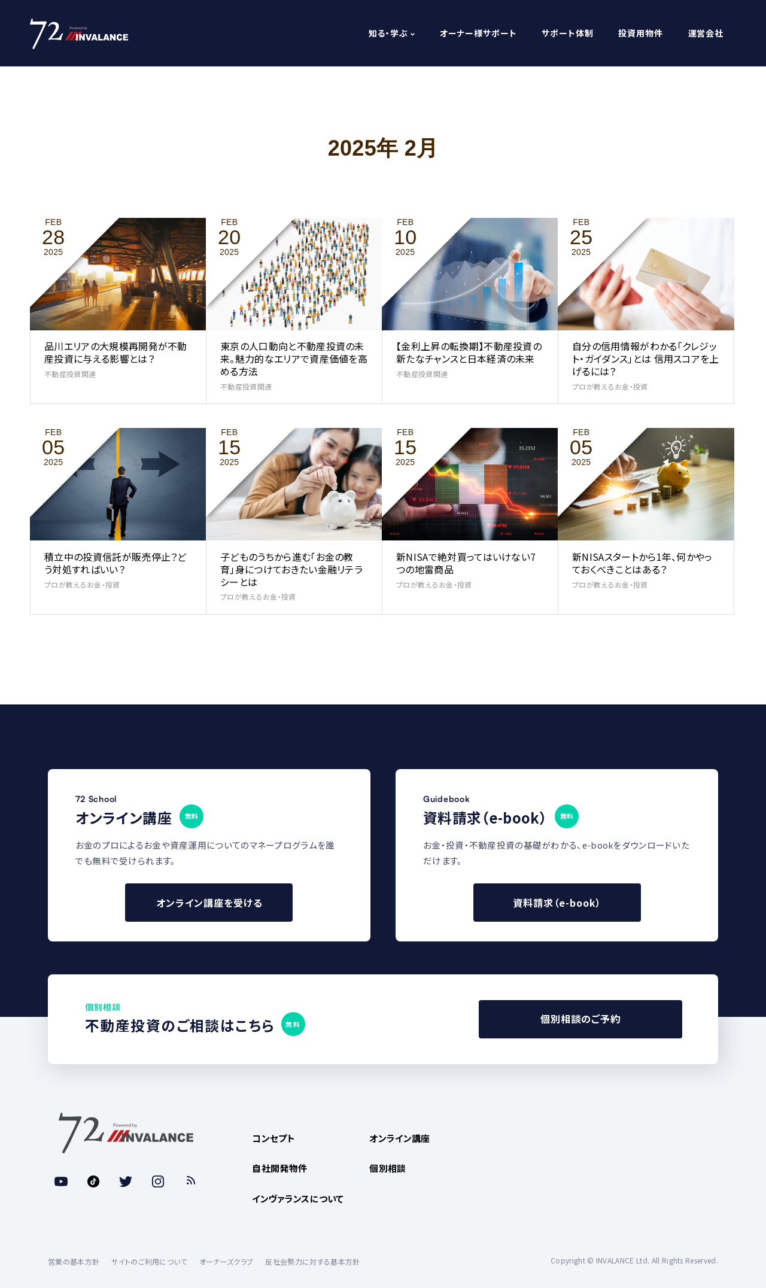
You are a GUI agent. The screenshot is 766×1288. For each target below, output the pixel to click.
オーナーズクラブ (226, 1261)
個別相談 (387, 1168)
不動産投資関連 (70, 374)
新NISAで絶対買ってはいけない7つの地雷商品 (466, 562)
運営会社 (706, 33)
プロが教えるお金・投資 (610, 386)
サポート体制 (567, 33)
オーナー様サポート (478, 33)
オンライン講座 (399, 1138)
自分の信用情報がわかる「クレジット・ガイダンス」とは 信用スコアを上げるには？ (645, 358)
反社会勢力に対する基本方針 (312, 1261)
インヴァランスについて (298, 1198)
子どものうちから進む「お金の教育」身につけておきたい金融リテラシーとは (291, 569)
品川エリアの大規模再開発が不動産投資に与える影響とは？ (115, 352)
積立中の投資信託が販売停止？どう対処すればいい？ (115, 562)
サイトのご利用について (149, 1261)
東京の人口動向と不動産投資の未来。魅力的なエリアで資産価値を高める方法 (293, 358)
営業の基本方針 (73, 1261)
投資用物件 (640, 33)
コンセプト (273, 1138)
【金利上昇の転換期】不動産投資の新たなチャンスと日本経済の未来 (469, 352)
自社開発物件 (279, 1168)
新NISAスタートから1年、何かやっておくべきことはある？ (642, 562)
